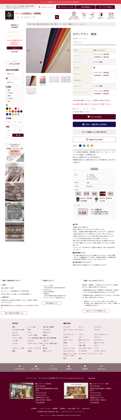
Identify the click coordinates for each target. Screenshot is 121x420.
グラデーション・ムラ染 (35, 343)
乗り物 (45, 348)
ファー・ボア (98, 354)
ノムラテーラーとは (44, 408)
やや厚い (10, 98)
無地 (13, 327)
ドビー (81, 337)
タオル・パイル (68, 340)
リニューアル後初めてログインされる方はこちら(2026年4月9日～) (14, 42)
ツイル (81, 334)
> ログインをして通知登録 (101, 54)
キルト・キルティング (100, 334)
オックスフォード (68, 334)
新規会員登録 (14, 52)
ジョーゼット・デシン (85, 348)
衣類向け (70, 24)
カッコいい (31, 341)
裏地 (80, 358)
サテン (96, 345)
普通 (9, 96)
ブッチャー (97, 337)
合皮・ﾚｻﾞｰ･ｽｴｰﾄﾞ (99, 343)
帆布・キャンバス (84, 340)
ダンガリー (97, 330)
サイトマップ (79, 412)
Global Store (91, 378)
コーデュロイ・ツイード (86, 354)
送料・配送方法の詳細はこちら (14, 313)
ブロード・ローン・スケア (70, 331)
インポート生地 (32, 335)
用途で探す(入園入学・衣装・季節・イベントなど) (51, 24)
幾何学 (45, 335)
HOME (29, 24)
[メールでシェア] (92, 145)
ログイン (16, 48)
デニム (30, 332)
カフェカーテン (98, 340)
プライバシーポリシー (67, 412)
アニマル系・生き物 (18, 330)
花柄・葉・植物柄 (48, 327)
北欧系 (30, 351)
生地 (34, 24)
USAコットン (47, 332)
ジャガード (82, 343)
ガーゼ (81, 327)
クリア (8, 135)
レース (96, 348)
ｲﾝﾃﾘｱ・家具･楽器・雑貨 (35, 338)
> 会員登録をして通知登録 (101, 57)
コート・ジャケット (80, 24)
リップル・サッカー (100, 351)
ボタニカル (15, 335)
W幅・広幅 (82, 345)
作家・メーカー (47, 351)
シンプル (15, 343)
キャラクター (47, 330)
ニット (65, 345)
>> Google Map (40, 402)
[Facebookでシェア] (84, 145)
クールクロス (83, 351)
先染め (65, 343)
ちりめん (66, 337)
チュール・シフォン (69, 348)
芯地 (64, 358)
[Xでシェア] (80, 145)
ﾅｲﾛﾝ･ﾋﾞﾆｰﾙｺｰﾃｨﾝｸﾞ (69, 351)
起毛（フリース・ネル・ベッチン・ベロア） (70, 355)
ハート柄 (15, 341)
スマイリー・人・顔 (18, 348)
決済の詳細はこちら (51, 303)
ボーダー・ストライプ (34, 348)
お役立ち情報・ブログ (73, 408)
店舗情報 (54, 408)
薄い (9, 90)
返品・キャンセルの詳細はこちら (96, 311)
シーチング (66, 327)
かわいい (45, 341)
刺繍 (13, 351)
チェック (15, 332)
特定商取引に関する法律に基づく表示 (48, 412)
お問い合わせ (86, 408)
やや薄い (10, 93)
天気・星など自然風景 (49, 338)
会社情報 (33, 408)
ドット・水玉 (32, 327)
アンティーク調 (16, 338)
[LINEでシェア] (88, 145)
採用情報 (62, 408)
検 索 (18, 135)
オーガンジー (98, 327)
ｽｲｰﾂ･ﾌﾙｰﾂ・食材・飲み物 (50, 344)
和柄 (29, 330)
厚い (9, 101)
